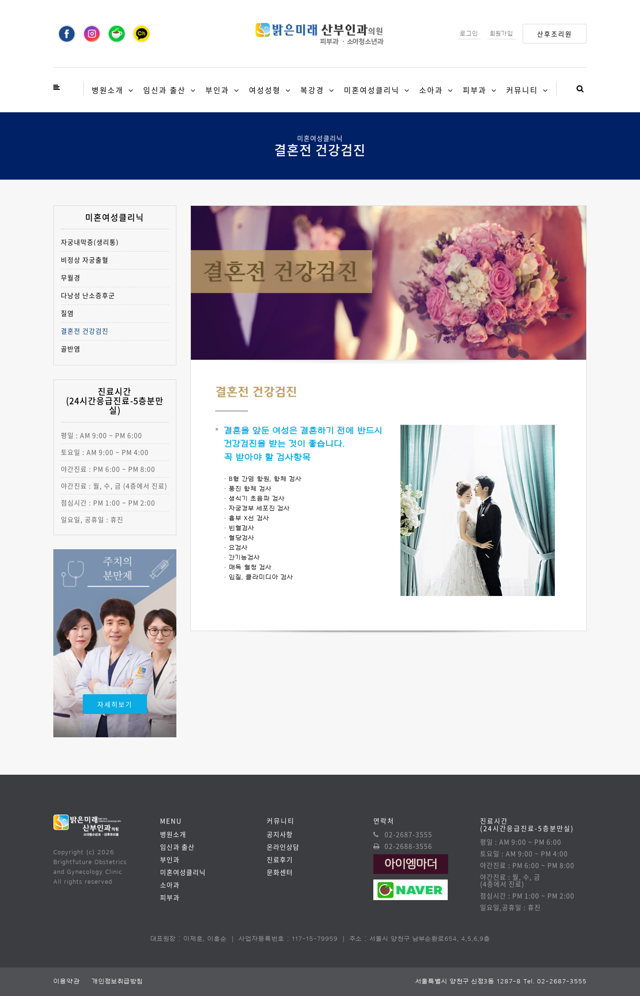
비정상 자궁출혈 (85, 259)
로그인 (469, 33)
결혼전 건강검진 (85, 330)
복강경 (312, 89)
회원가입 (501, 33)
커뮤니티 (522, 89)
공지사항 (280, 834)
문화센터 (280, 872)
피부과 (475, 89)
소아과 (431, 89)
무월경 (70, 277)
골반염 (70, 348)
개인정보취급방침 (117, 981)
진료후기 (280, 859)
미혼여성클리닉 (372, 89)
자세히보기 (114, 704)
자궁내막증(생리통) (90, 242)
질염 (67, 313)
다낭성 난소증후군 (88, 295)
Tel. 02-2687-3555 (555, 981)
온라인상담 (283, 847)
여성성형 (265, 89)
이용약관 (66, 981)
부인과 (217, 89)
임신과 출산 (164, 89)
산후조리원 (554, 33)
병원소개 (108, 89)
